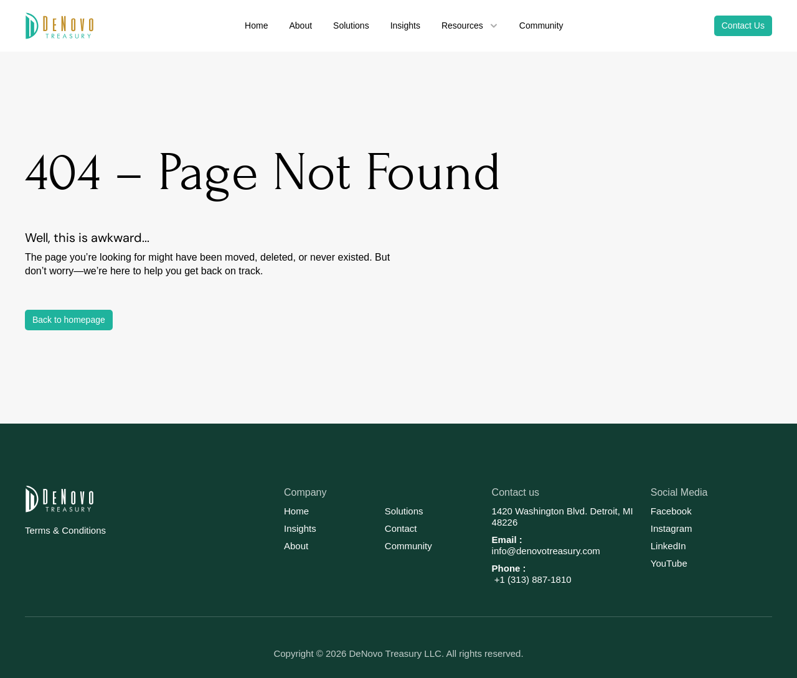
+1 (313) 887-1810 (532, 579)
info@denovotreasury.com (546, 551)
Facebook (671, 511)
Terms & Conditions (65, 530)
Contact (401, 528)
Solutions (404, 511)
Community (408, 546)
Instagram (671, 528)
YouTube (669, 563)
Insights (300, 528)
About (296, 546)
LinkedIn (668, 546)
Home (296, 511)
